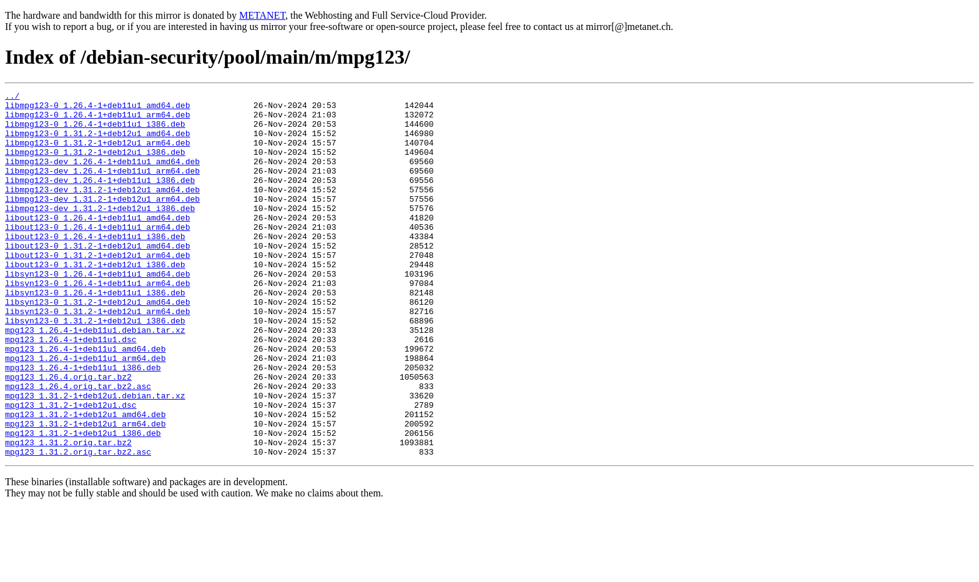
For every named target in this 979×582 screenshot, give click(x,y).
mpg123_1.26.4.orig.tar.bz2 (68, 434)
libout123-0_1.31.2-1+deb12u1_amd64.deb (97, 277)
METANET (262, 15)
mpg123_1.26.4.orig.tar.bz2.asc (78, 445)
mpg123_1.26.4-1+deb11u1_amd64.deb (85, 401)
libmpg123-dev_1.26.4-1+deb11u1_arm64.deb (102, 187)
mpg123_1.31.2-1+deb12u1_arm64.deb (85, 490)
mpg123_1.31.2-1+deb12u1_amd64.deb (85, 479)
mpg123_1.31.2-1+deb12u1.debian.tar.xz (95, 457)
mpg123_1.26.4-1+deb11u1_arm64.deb (85, 412)
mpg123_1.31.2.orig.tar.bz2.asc (78, 524)
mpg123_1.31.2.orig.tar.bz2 (68, 513)
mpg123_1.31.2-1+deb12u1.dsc (71, 468)
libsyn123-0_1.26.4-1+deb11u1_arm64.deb (97, 322)
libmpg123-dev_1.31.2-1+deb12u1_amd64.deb (102, 209)
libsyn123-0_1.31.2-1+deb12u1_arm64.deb (97, 356)
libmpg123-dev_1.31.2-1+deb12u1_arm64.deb (102, 221)
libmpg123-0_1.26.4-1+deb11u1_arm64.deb (97, 120)
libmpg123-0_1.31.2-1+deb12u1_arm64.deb (97, 153)
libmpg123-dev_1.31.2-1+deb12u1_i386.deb (100, 232)
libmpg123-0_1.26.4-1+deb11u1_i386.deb (95, 131)
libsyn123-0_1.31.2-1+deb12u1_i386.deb (95, 367)
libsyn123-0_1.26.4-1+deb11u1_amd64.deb (97, 311)
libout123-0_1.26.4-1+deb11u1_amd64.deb (97, 243)
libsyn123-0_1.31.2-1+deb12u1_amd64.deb (97, 344)
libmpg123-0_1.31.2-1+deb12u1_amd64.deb (97, 142)
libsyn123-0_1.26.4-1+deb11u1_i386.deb (95, 333)
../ (12, 97)
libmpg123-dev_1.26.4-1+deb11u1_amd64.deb (102, 176)
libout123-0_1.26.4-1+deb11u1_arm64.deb (97, 254)
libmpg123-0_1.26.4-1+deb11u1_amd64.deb (97, 108)
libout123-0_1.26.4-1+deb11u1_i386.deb (95, 266)
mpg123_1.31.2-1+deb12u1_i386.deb (83, 502)
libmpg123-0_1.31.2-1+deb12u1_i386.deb (95, 164)
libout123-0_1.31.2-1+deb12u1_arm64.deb (97, 288)
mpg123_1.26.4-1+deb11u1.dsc (71, 389)
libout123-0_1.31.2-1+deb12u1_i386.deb (95, 299)
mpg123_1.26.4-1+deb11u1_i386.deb (83, 423)
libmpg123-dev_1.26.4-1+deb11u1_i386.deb (100, 198)
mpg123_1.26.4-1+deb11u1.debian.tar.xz (95, 378)
